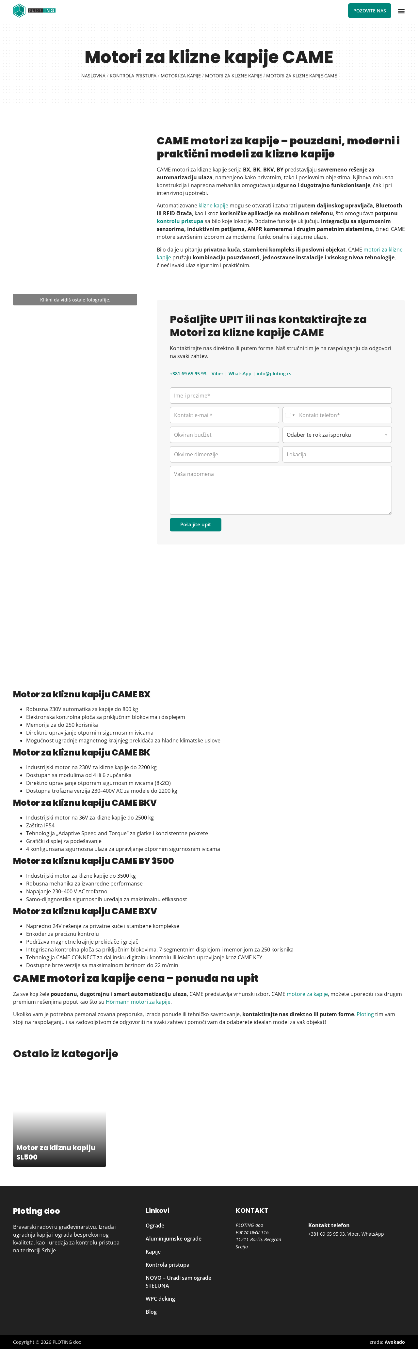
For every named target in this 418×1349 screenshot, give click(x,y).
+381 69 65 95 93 (188, 373)
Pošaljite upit (195, 524)
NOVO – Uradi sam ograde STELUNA (178, 1281)
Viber (217, 373)
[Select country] (289, 415)
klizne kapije (213, 205)
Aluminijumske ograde (173, 1238)
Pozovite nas (369, 11)
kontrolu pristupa (180, 221)
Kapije (153, 1251)
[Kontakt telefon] (337, 415)
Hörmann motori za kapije (137, 1001)
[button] (401, 10)
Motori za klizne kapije (233, 76)
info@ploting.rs (274, 373)
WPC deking (160, 1298)
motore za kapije (307, 994)
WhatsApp (240, 373)
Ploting (365, 1014)
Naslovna (93, 76)
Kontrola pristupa (133, 76)
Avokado (395, 1342)
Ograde (155, 1225)
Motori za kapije (181, 76)
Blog (151, 1311)
